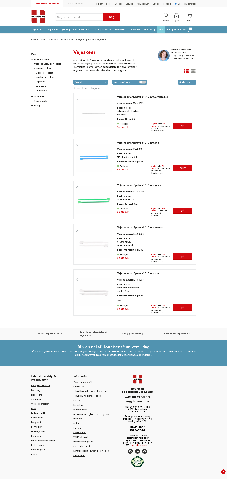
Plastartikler (40, 96)
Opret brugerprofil (82, 382)
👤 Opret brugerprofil (185, 3)
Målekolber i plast (44, 72)
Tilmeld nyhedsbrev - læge (87, 395)
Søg (111, 17)
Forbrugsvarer (38, 431)
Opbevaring (135, 29)
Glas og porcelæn (102, 29)
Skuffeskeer (41, 90)
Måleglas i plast (43, 68)
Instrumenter (38, 445)
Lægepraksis (75, 3)
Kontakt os (78, 386)
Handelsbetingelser (83, 441)
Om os (156, 3)
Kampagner (143, 3)
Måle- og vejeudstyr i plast (47, 63)
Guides (76, 423)
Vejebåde (40, 81)
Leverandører (80, 409)
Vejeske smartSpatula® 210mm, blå (138, 143)
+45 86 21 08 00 (137, 397)
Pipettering (150, 29)
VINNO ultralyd (80, 437)
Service (129, 3)
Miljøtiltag (78, 405)
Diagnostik (52, 29)
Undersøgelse (38, 449)
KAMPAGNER (79, 455)
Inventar (35, 454)
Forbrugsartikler (81, 29)
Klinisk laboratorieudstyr (43, 440)
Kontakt (167, 3)
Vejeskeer (41, 86)
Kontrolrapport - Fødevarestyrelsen (91, 450)
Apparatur (38, 29)
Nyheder (118, 3)
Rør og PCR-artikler (177, 29)
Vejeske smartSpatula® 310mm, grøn (139, 185)
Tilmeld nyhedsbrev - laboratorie (90, 391)
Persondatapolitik (82, 446)
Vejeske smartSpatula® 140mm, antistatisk (142, 97)
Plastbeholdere (41, 59)
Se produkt (123, 127)
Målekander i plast (45, 77)
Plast (161, 29)
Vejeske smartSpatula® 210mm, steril (139, 273)
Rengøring (36, 436)
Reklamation (79, 432)
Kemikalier (120, 29)
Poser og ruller (41, 101)
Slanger (38, 105)
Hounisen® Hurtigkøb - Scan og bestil (91, 414)
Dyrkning (65, 29)
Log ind (154, 123)
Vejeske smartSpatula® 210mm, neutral (140, 227)
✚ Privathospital (102, 3)
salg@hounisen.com (181, 49)
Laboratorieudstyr (47, 3)
